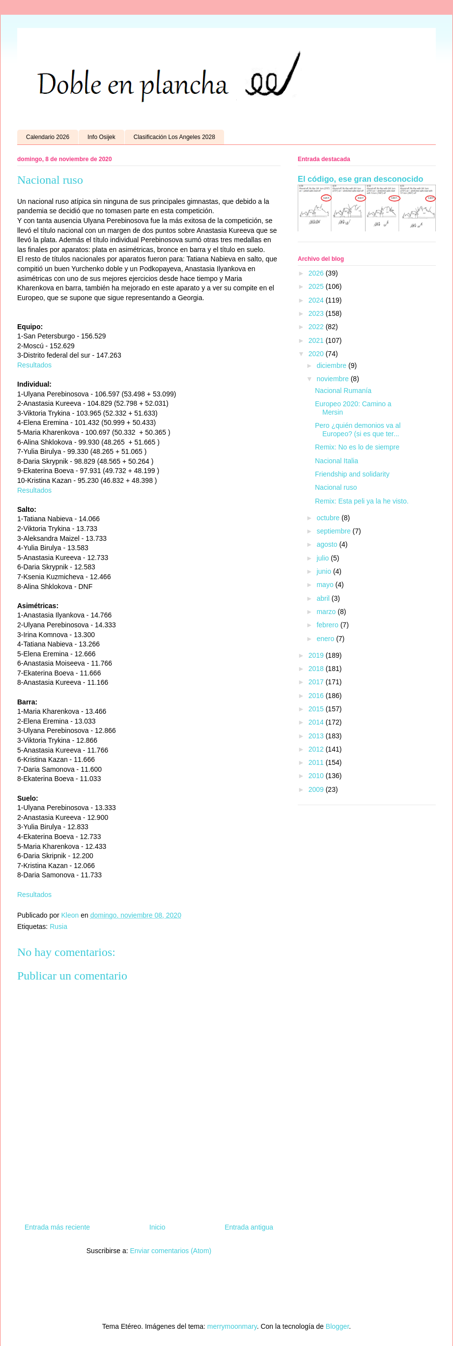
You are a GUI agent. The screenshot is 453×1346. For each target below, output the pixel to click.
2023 (317, 313)
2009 (317, 789)
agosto (327, 544)
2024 (317, 300)
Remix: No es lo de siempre (357, 447)
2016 (317, 696)
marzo (327, 612)
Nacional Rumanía (343, 390)
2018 (317, 669)
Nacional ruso (336, 487)
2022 (317, 327)
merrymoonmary (232, 1326)
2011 (317, 762)
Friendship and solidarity (352, 474)
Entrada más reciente (57, 1227)
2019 (317, 655)
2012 (317, 749)
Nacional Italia (336, 461)
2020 (317, 354)
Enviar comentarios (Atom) (170, 1251)
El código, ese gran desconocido (360, 178)
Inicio (157, 1227)
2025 (317, 286)
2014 (317, 722)
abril (323, 598)
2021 (317, 340)
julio (323, 558)
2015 (317, 709)
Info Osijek (101, 137)
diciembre (332, 365)
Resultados (34, 365)
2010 (317, 776)
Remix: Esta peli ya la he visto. (362, 501)
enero (326, 639)
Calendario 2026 (47, 137)
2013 (317, 736)
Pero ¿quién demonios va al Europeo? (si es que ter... (357, 429)
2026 (317, 273)
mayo (325, 585)
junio (324, 571)
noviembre (333, 379)
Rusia (58, 926)
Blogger (337, 1326)
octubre (328, 518)
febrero (328, 625)
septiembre (334, 531)
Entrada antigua (249, 1227)
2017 (317, 682)
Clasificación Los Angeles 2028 (174, 137)
